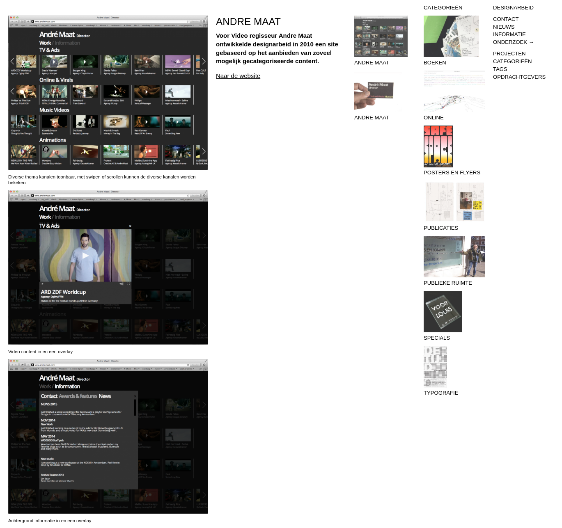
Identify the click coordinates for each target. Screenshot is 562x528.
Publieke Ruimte (454, 261)
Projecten (509, 53)
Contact (505, 19)
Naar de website (238, 75)
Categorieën (512, 61)
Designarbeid (513, 8)
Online (454, 96)
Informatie (509, 34)
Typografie (454, 371)
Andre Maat (384, 41)
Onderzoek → (513, 42)
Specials (454, 316)
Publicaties (454, 206)
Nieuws (503, 27)
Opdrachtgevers (519, 77)
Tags (500, 69)
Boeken (454, 41)
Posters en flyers (454, 151)
